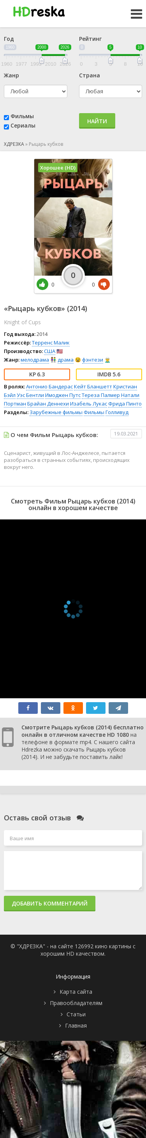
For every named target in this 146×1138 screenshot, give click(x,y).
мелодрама (35, 359)
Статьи (76, 1014)
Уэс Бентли (30, 395)
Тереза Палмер (101, 395)
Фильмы (22, 116)
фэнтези (92, 359)
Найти (97, 121)
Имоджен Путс (63, 395)
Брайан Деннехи (48, 403)
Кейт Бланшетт (93, 386)
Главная (76, 1025)
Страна (89, 75)
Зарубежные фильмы (56, 412)
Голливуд (117, 412)
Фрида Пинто (125, 403)
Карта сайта (76, 991)
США (49, 351)
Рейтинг (90, 38)
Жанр (11, 75)
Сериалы (23, 125)
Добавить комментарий (50, 903)
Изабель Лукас (88, 403)
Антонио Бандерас (49, 386)
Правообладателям (76, 1003)
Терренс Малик (51, 342)
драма (66, 359)
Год (9, 38)
